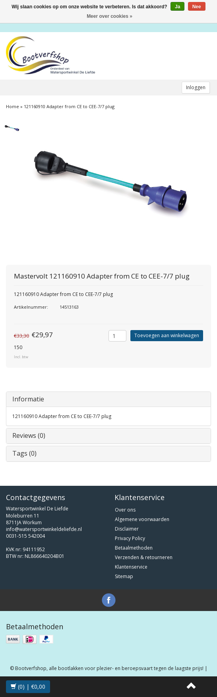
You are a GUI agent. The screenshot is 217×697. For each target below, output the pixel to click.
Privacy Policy (130, 538)
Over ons (125, 509)
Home (12, 106)
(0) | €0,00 (28, 686)
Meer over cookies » (109, 16)
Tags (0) (24, 453)
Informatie (28, 399)
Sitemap (124, 576)
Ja (177, 7)
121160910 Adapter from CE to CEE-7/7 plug (69, 106)
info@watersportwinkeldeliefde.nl (44, 529)
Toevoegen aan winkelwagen (166, 335)
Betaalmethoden (134, 547)
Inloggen (195, 87)
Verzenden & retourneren (143, 557)
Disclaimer (127, 528)
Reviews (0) (28, 435)
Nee (196, 7)
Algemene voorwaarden (142, 519)
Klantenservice (131, 566)
